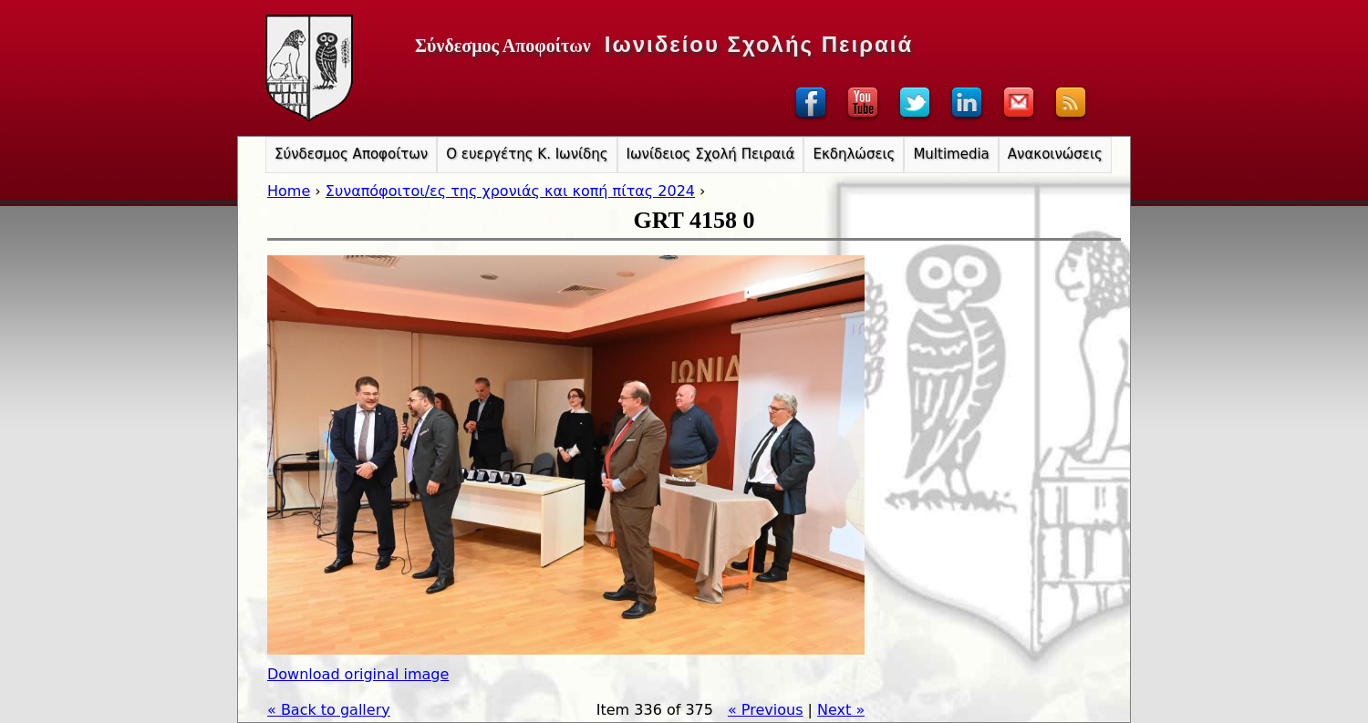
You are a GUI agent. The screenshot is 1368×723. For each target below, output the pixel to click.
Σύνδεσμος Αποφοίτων (351, 154)
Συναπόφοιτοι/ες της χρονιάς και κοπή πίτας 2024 (510, 191)
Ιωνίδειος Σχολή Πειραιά (711, 154)
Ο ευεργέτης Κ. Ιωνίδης (526, 154)
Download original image (358, 674)
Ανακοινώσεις (1055, 154)
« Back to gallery (328, 709)
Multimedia (951, 154)
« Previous (765, 709)
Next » (841, 709)
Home (288, 191)
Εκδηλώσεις (854, 154)
